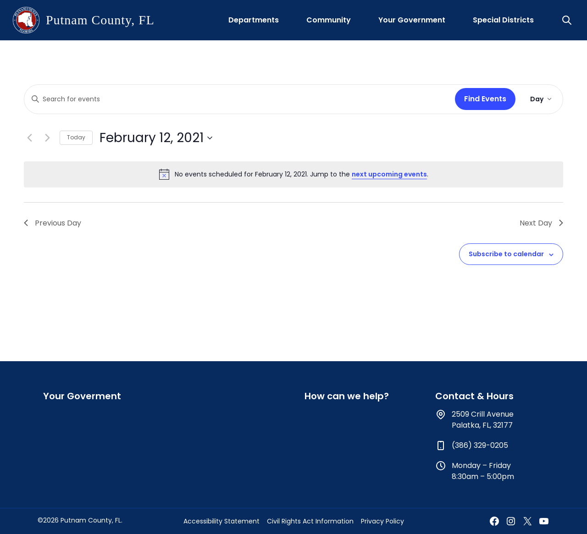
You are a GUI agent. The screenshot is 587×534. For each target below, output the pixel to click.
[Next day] (47, 137)
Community (328, 20)
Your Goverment (82, 396)
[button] (567, 20)
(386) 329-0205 (480, 445)
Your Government (411, 20)
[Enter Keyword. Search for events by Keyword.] (237, 99)
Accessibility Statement (221, 521)
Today (76, 137)
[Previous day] (29, 137)
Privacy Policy (382, 521)
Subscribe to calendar (506, 254)
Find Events (485, 99)
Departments (253, 20)
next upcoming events (389, 174)
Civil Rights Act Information (310, 521)
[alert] (293, 174)
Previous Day (52, 223)
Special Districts (503, 20)
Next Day (541, 223)
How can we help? (347, 396)
